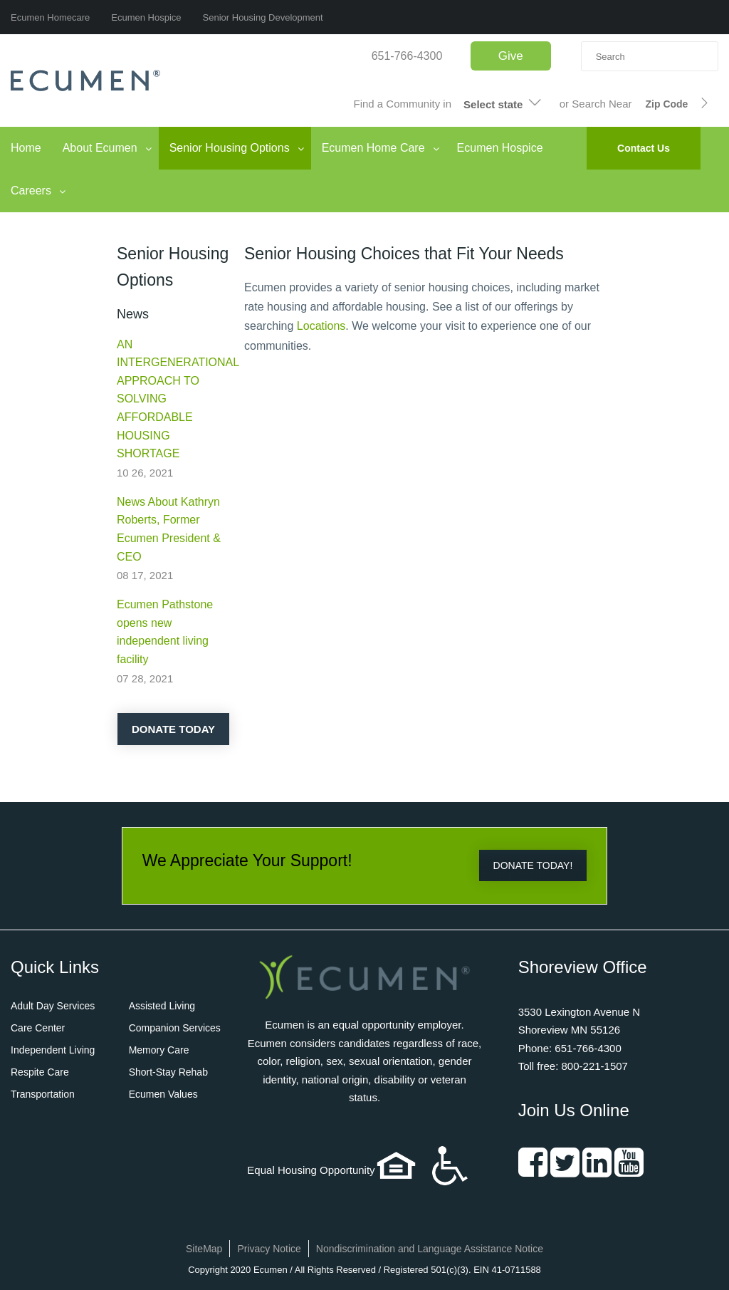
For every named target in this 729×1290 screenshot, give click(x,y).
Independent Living (53, 1050)
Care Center (38, 1028)
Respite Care (40, 1072)
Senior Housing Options (229, 148)
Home (26, 148)
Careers (31, 190)
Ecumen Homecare (50, 17)
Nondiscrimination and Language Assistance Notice (429, 1248)
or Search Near (596, 104)
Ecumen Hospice (146, 17)
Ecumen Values (163, 1094)
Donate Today (173, 729)
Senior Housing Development (263, 17)
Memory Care (159, 1050)
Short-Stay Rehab (168, 1072)
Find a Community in (403, 104)
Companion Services (175, 1028)
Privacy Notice (268, 1248)
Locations (321, 326)
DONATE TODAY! (533, 865)
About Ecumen (100, 148)
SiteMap (204, 1248)
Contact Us (643, 148)
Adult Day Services (53, 1005)
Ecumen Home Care (373, 148)
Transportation (43, 1094)
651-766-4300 (407, 56)
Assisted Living (162, 1005)
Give (510, 56)
